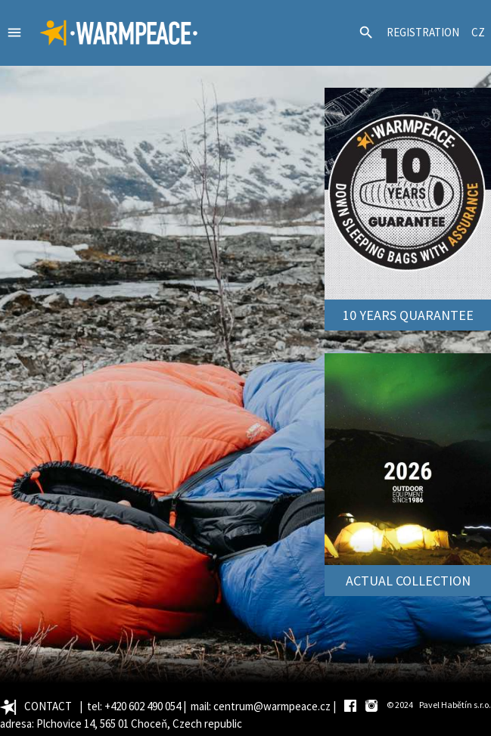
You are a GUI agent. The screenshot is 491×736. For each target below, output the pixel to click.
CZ (478, 32)
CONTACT (48, 706)
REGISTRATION (423, 32)
